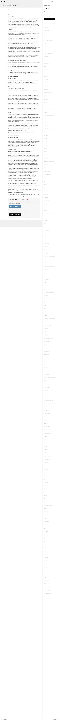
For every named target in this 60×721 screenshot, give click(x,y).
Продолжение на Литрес (49, 18)
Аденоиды (46, 14)
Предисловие (46, 8)
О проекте (21, 221)
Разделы (26, 221)
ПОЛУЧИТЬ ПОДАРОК (15, 206)
